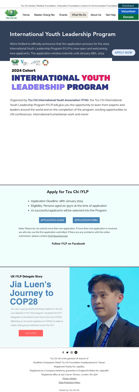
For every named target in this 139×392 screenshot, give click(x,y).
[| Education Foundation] (68, 6)
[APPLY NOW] (123, 52)
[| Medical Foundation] (45, 6)
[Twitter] (67, 352)
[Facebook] (63, 352)
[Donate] (128, 17)
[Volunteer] (128, 11)
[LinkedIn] (75, 352)
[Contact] (128, 6)
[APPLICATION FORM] (86, 220)
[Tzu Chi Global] (27, 6)
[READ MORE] (31, 333)
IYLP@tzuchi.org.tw (58, 236)
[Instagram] (71, 352)
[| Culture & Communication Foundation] (99, 6)
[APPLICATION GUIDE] (52, 220)
